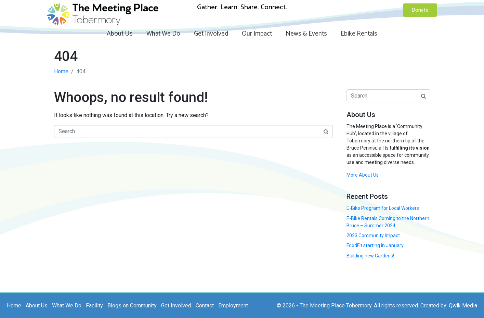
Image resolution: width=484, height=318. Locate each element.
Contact (205, 305)
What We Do (163, 33)
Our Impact (257, 33)
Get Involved (211, 33)
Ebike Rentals (359, 33)
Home (14, 305)
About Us (120, 33)
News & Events (306, 33)
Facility (94, 305)
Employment (233, 305)
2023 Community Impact (373, 235)
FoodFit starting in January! (375, 245)
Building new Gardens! (370, 255)
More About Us (362, 175)
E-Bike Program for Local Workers (382, 208)
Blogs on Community (132, 305)
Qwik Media (463, 305)
